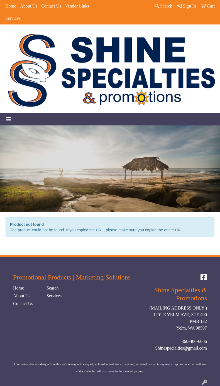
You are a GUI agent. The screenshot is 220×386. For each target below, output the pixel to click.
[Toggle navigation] (8, 119)
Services (12, 18)
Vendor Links (77, 6)
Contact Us (51, 6)
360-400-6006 (194, 341)
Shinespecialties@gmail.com (181, 348)
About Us (28, 6)
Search (163, 6)
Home (10, 6)
